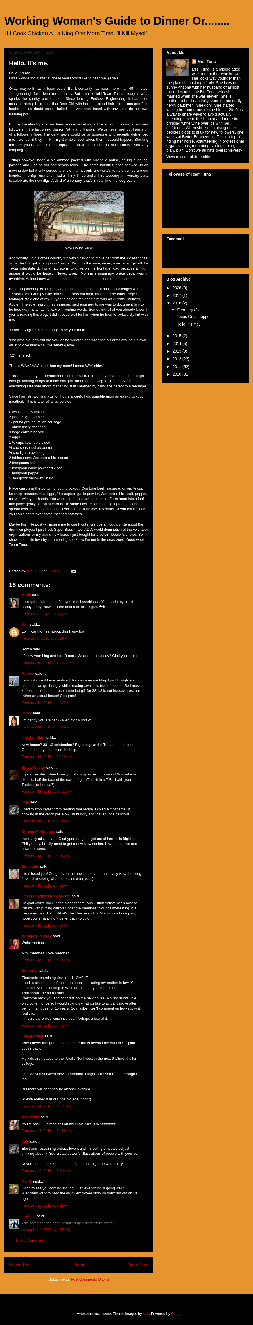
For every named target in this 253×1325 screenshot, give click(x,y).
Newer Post (20, 1265)
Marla (26, 595)
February (185, 310)
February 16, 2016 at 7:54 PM (46, 925)
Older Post (138, 1265)
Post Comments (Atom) (90, 1279)
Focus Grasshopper (193, 316)
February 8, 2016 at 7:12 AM (44, 614)
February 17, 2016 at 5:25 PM (46, 960)
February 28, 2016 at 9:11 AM (45, 1205)
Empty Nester (33, 767)
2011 (177, 366)
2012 (177, 359)
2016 (177, 303)
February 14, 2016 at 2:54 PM (46, 821)
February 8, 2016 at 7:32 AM (44, 638)
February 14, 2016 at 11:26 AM (46, 757)
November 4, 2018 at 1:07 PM (46, 1230)
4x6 (146, 1313)
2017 (177, 295)
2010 (177, 374)
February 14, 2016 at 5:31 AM (45, 727)
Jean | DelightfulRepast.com (46, 896)
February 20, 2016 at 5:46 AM (45, 1025)
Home (80, 1265)
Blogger (177, 1313)
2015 (177, 335)
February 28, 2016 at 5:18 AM (45, 1171)
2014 (177, 343)
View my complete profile (188, 156)
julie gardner (33, 1036)
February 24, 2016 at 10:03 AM (46, 1106)
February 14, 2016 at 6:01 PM (46, 856)
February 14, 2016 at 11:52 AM (46, 791)
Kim (25, 624)
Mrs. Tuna (207, 61)
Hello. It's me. (188, 324)
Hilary (27, 713)
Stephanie (30, 866)
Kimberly (29, 970)
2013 (177, 351)
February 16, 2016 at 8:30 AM (45, 885)
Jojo (25, 802)
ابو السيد (29, 1216)
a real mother (33, 738)
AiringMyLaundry (37, 936)
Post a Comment (29, 1240)
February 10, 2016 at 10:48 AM (46, 663)
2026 (177, 288)
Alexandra (30, 1117)
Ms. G (26, 1181)
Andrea (28, 673)
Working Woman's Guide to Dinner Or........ (117, 21)
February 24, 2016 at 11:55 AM (46, 1131)
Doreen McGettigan (38, 831)
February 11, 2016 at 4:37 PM (46, 703)
